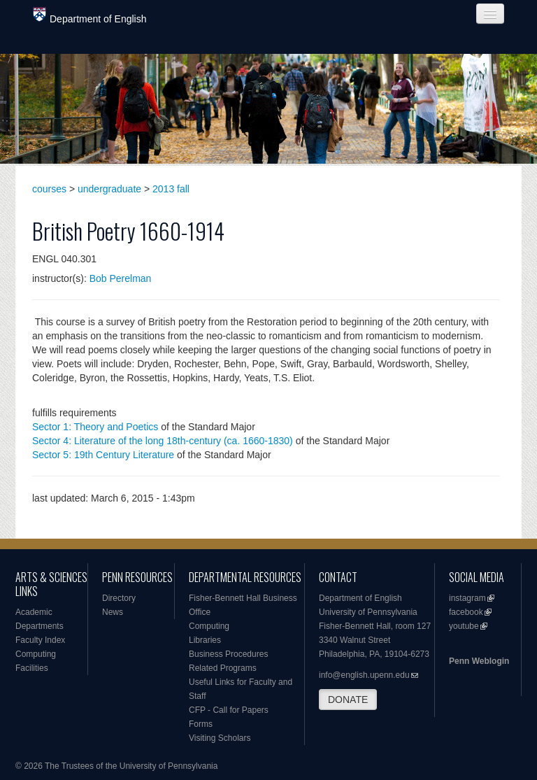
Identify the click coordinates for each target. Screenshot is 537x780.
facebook (466, 612)
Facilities (31, 668)
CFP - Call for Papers (228, 710)
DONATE (348, 699)
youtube (464, 626)
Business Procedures (228, 654)
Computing (35, 654)
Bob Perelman (121, 278)
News (112, 612)
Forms (201, 724)
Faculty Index (40, 640)
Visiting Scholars (220, 738)
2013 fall (170, 188)
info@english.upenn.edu (364, 675)
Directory (119, 598)
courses (49, 188)
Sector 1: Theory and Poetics (95, 426)
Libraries (205, 640)
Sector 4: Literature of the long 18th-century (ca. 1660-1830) (162, 440)
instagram (467, 598)
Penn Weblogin (479, 661)
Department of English (90, 15)
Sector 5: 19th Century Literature (103, 454)
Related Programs (223, 668)
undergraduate (109, 188)
